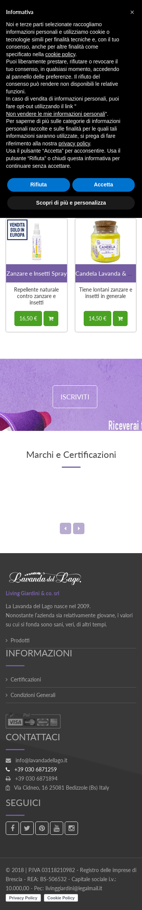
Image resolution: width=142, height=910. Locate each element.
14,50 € (97, 318)
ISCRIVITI (75, 397)
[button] (132, 12)
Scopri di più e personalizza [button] (71, 203)
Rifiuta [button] (38, 184)
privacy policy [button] (74, 143)
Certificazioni (26, 679)
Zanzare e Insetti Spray (36, 273)
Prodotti (20, 640)
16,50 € (28, 318)
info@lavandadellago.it (41, 760)
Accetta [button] (103, 184)
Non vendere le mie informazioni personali (55, 114)
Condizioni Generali (33, 695)
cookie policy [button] (60, 54)
